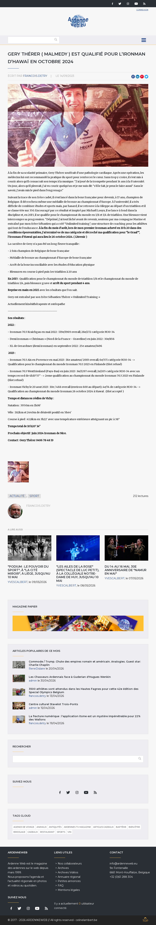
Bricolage (19, 832)
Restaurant (47, 832)
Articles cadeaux (103, 827)
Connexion (142, 9)
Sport (34, 496)
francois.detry (35, 76)
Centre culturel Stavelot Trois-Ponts (53, 704)
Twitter (146, 76)
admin (33, 680)
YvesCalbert (18, 582)
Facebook (133, 76)
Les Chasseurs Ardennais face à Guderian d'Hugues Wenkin (70, 677)
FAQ (61, 885)
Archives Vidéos (68, 872)
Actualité (17, 496)
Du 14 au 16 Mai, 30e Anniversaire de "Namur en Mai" (125, 570)
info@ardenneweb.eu (123, 863)
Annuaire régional (69, 876)
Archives (63, 868)
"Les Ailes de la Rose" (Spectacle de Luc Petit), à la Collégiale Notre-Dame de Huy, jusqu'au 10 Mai (77, 574)
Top (145, 920)
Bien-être (134, 827)
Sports (61, 832)
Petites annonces (69, 881)
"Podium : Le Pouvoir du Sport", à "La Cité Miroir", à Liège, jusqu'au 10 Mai (29, 572)
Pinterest (142, 76)
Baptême (121, 827)
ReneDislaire (37, 668)
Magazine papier (78, 623)
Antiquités (55, 827)
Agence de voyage (23, 827)
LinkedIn (137, 76)
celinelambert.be (86, 920)
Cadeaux (33, 832)
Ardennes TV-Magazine (77, 827)
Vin (69, 832)
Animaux (42, 827)
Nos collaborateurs (70, 863)
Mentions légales (69, 890)
